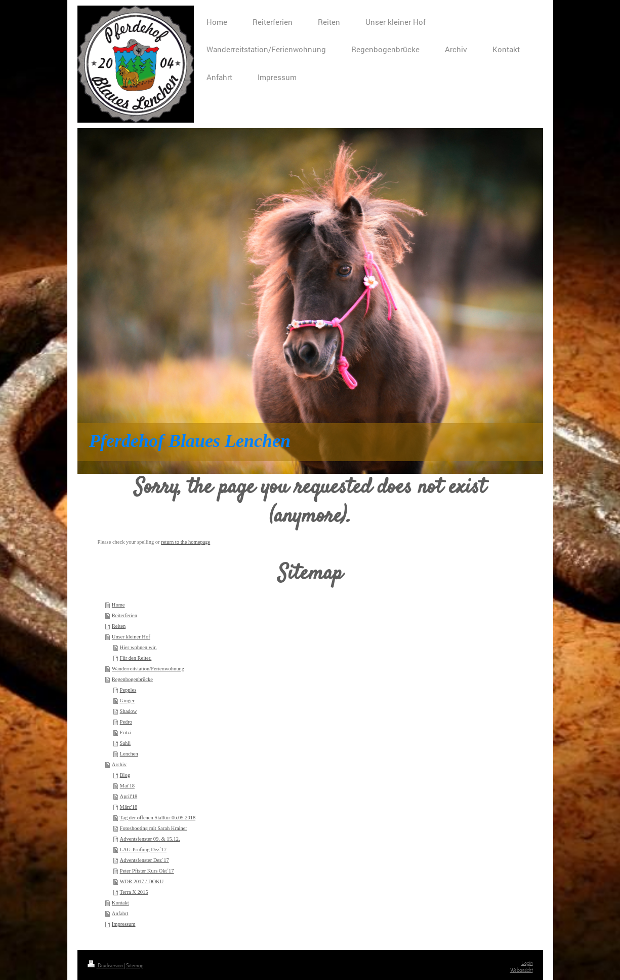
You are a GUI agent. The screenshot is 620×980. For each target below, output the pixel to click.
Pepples (128, 690)
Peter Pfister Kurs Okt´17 (147, 871)
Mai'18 (127, 785)
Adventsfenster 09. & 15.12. (150, 839)
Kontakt (120, 903)
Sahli (125, 743)
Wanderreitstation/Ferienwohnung (148, 668)
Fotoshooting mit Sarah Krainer (153, 828)
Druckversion (106, 966)
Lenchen (129, 754)
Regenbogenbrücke (132, 679)
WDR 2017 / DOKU (142, 881)
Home (118, 605)
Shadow (128, 711)
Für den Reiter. (136, 658)
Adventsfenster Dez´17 (144, 860)
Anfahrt (120, 913)
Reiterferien (124, 615)
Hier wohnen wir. (138, 647)
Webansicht (521, 970)
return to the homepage (185, 542)
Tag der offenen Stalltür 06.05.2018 (158, 817)
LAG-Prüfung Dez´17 (143, 849)
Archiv (119, 764)
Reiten (119, 626)
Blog (125, 775)
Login (527, 963)
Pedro (126, 722)
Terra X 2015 (134, 892)
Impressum (124, 924)
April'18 (129, 796)
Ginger (127, 700)
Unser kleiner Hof (131, 636)
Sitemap (134, 966)
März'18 (129, 807)
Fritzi (126, 732)
